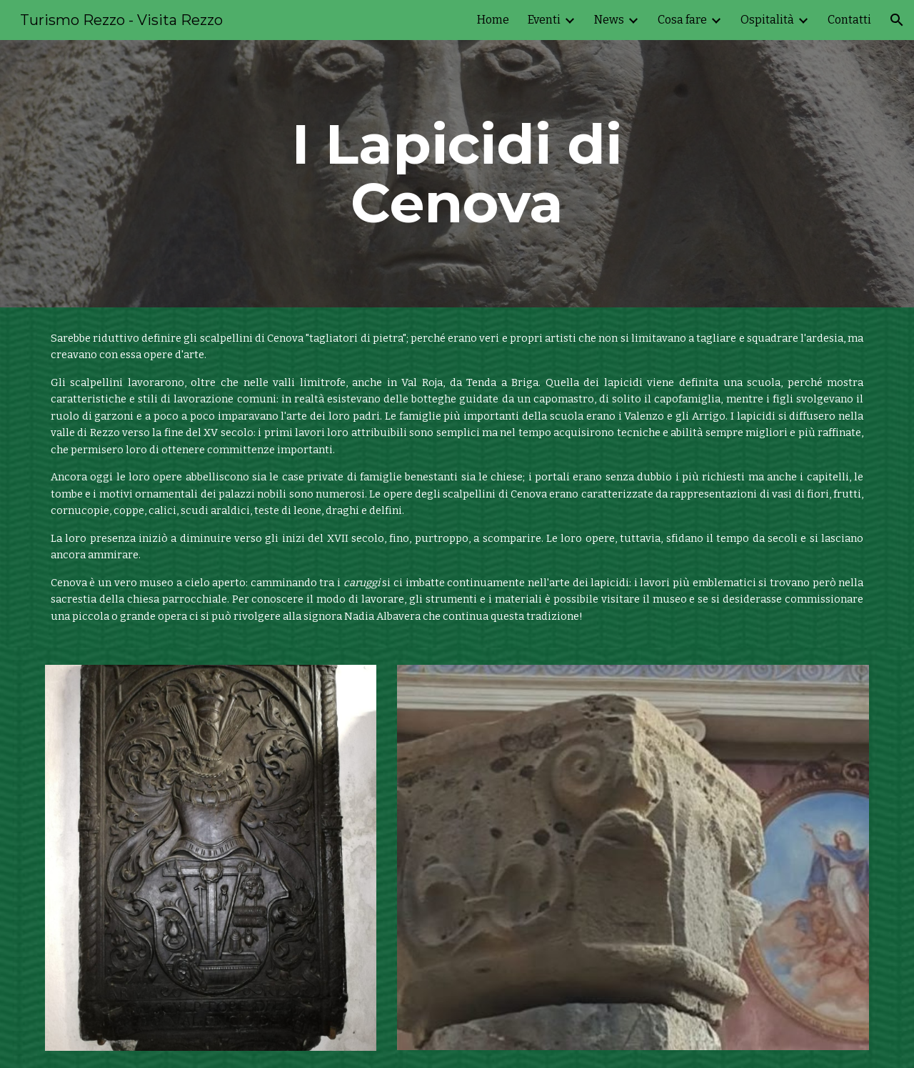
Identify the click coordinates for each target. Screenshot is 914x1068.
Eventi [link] (544, 19)
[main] (457, 173)
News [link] (609, 19)
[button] (897, 20)
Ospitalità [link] (767, 19)
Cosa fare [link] (682, 19)
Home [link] (493, 19)
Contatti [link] (849, 19)
